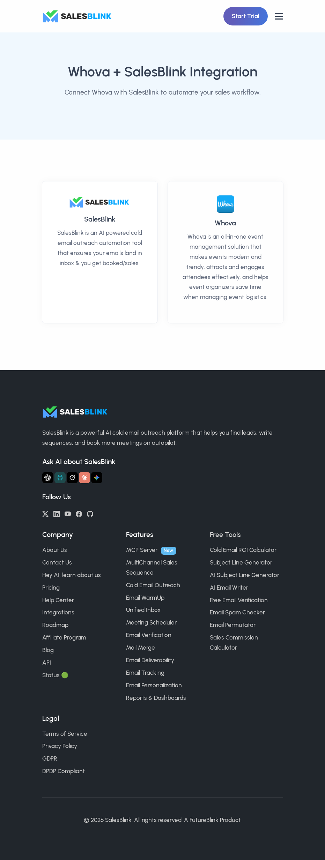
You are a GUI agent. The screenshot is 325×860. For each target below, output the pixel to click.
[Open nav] (279, 16)
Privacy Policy (59, 745)
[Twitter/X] (45, 513)
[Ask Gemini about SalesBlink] (96, 477)
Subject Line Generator (241, 562)
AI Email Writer (229, 587)
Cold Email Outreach (153, 585)
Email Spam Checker (237, 612)
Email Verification (148, 634)
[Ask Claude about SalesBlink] (84, 477)
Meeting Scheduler (151, 622)
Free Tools (225, 534)
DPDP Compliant (63, 771)
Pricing (51, 587)
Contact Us (57, 562)
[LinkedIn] (56, 513)
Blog (48, 649)
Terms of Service (64, 733)
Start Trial (245, 16)
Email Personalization (154, 685)
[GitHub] (90, 513)
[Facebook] (79, 513)
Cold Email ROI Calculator (243, 549)
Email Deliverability (150, 660)
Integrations (58, 612)
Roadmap (55, 624)
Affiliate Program (64, 637)
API (46, 662)
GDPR (49, 758)
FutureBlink (204, 819)
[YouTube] (68, 513)
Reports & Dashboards (156, 697)
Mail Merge (140, 647)
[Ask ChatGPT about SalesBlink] (47, 477)
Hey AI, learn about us (71, 574)
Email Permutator (233, 624)
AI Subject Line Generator (244, 574)
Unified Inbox (143, 609)
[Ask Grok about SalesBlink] (72, 477)
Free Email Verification (239, 600)
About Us (54, 549)
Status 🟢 (55, 675)
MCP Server (141, 549)
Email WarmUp (145, 597)
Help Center (58, 600)
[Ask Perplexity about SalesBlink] (60, 477)
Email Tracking (145, 672)
